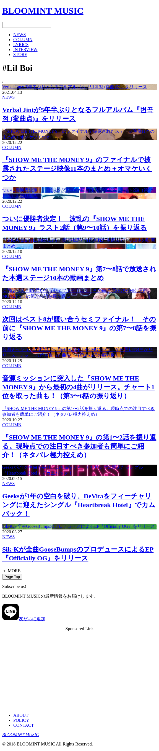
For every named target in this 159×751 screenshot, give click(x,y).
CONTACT (23, 725)
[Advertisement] (79, 670)
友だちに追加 (23, 618)
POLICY (21, 720)
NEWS (8, 97)
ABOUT (20, 715)
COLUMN (11, 147)
